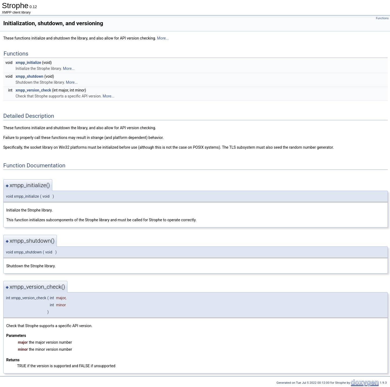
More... (163, 38)
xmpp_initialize (28, 62)
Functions (382, 18)
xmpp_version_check (33, 90)
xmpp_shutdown (29, 76)
